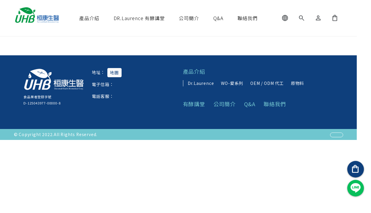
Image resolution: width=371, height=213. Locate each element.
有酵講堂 (202, 104)
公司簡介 (196, 18)
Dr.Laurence (208, 83)
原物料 (304, 83)
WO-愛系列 (239, 83)
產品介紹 (96, 18)
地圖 (115, 72)
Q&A (225, 18)
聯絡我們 (255, 18)
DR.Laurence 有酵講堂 (146, 18)
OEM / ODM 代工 (274, 83)
